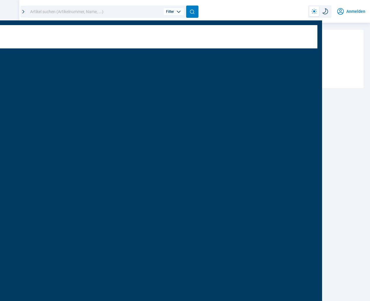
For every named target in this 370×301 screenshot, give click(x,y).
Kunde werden (321, 161)
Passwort (46, 150)
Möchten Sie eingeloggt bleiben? (74, 181)
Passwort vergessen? (166, 149)
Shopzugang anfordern (243, 161)
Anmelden (111, 200)
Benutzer (44, 124)
